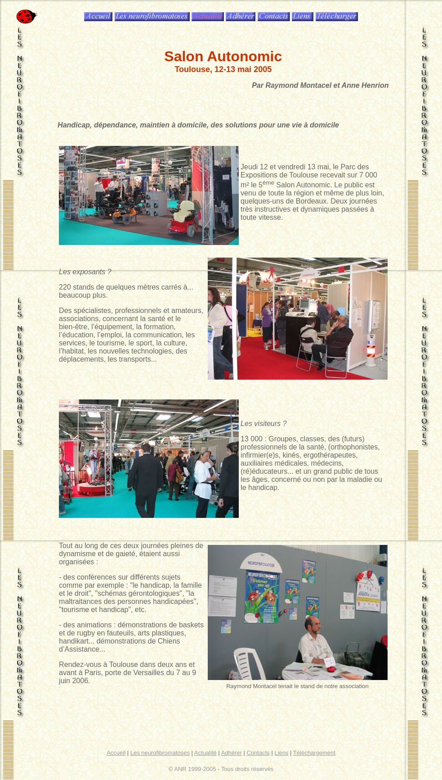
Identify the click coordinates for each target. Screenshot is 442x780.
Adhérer (231, 752)
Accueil (116, 752)
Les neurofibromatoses (160, 752)
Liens (281, 752)
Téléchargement (314, 752)
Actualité (205, 752)
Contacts (257, 752)
